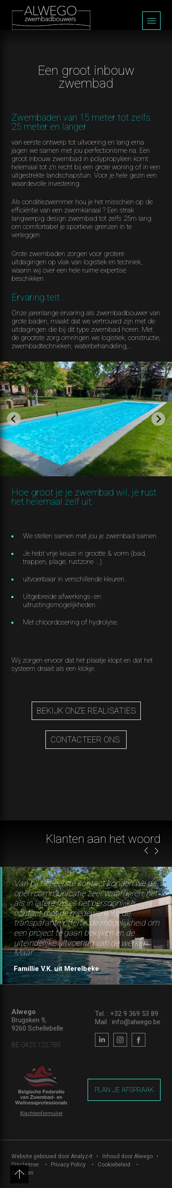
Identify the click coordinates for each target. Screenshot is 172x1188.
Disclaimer (25, 1164)
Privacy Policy (68, 1164)
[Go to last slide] (14, 419)
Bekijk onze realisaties (86, 710)
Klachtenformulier (41, 1113)
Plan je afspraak (124, 1090)
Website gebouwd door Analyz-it (52, 1156)
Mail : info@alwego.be (128, 1022)
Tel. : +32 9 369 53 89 (126, 1014)
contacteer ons (86, 739)
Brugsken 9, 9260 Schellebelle (37, 1024)
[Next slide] (158, 419)
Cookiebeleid (114, 1164)
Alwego (143, 1156)
